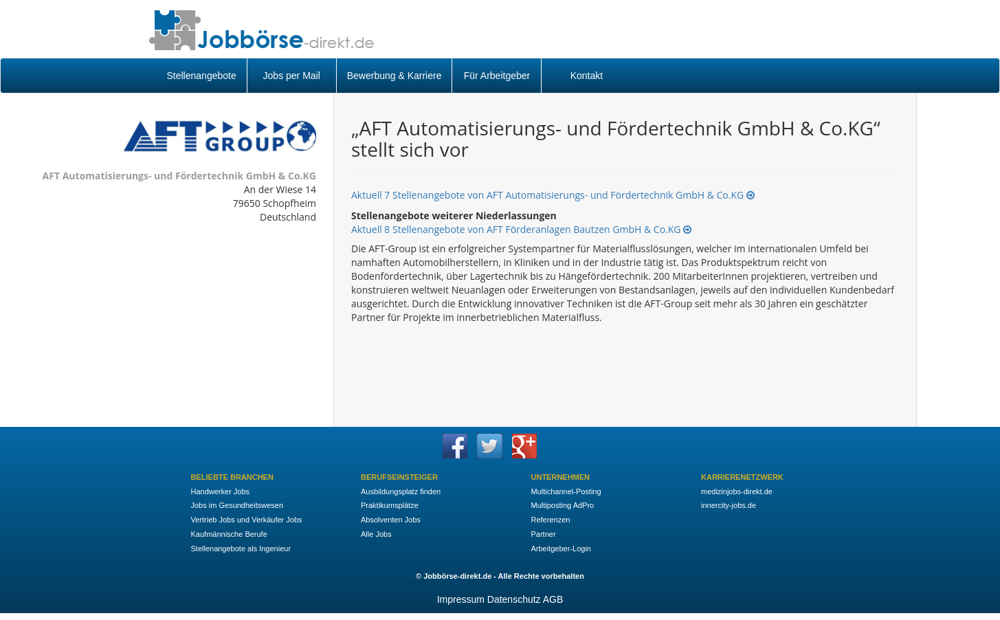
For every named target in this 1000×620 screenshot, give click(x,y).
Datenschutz (514, 599)
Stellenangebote (201, 75)
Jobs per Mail (291, 75)
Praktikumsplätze (390, 505)
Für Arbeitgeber (497, 75)
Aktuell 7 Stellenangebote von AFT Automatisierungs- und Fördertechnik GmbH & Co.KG (553, 194)
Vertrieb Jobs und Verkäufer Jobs (246, 520)
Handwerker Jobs (220, 491)
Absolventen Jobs (391, 520)
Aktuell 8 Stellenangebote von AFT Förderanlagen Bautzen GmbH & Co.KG (521, 229)
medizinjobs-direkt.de (737, 491)
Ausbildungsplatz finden (401, 491)
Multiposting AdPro (563, 505)
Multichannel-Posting (566, 491)
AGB (553, 599)
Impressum (461, 599)
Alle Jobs (376, 534)
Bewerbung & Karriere (394, 75)
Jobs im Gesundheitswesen (237, 505)
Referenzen (550, 520)
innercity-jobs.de (728, 505)
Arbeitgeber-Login (561, 548)
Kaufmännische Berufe (229, 534)
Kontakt (586, 75)
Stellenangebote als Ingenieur (241, 548)
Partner (543, 534)
